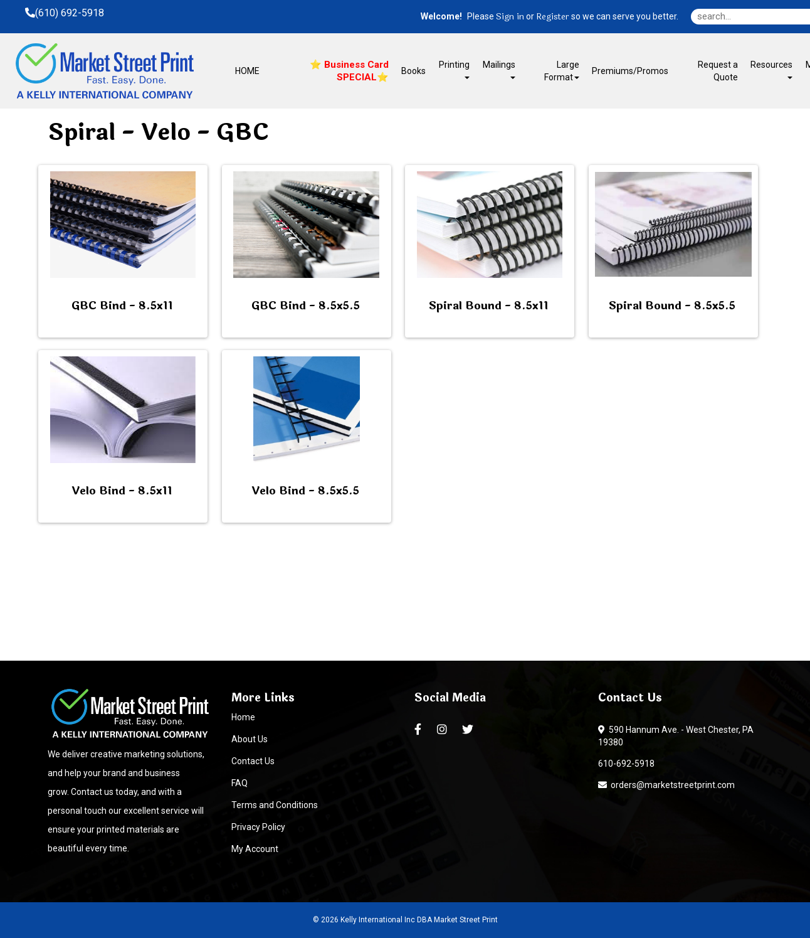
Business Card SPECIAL (355, 71)
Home (243, 717)
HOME (247, 71)
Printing (454, 69)
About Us (249, 739)
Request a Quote (718, 71)
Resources (771, 69)
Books (413, 71)
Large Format (561, 71)
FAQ (239, 783)
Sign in (510, 17)
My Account (254, 849)
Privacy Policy (258, 827)
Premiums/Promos (630, 71)
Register (552, 17)
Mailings (499, 69)
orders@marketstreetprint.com (666, 785)
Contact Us (253, 761)
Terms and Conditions (274, 805)
